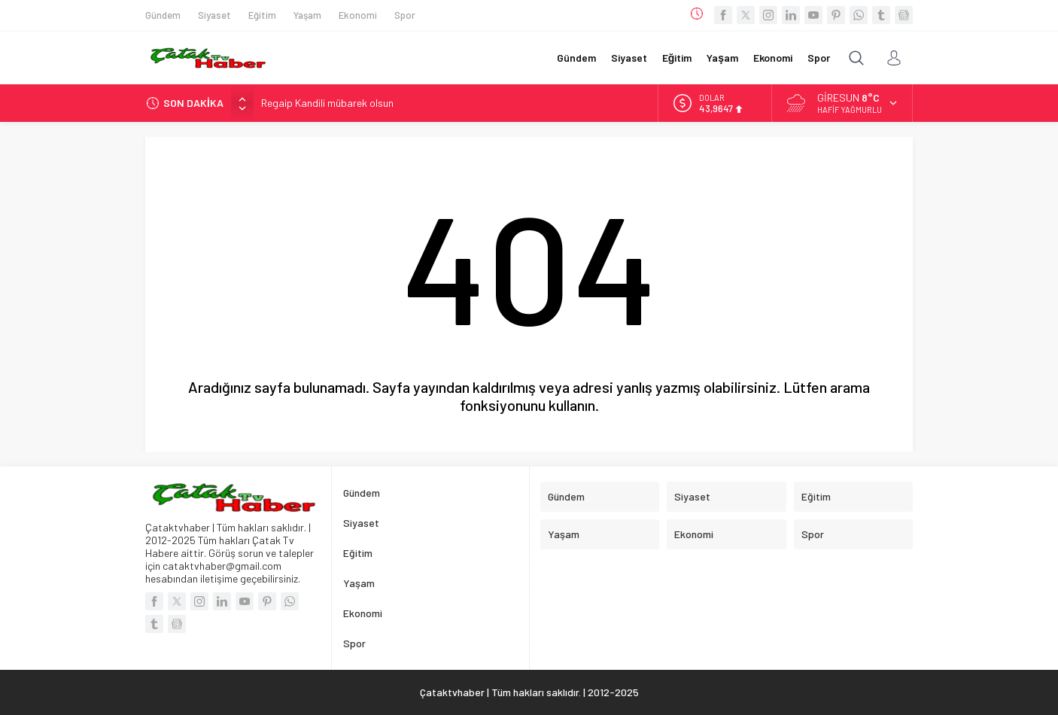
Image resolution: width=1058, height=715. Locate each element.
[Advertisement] (70, 226)
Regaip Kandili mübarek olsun (327, 102)
